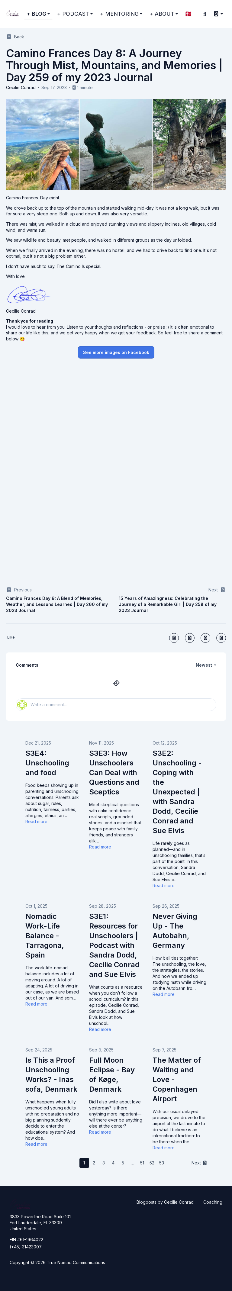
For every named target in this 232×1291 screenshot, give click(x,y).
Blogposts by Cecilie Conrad (165, 1202)
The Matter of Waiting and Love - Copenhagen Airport (177, 1079)
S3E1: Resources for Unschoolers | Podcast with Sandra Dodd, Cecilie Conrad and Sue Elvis (114, 945)
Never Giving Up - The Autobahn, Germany (175, 931)
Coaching (212, 1202)
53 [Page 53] (161, 1162)
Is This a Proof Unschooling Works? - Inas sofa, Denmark (51, 1074)
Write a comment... (42, 705)
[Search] (205, 14)
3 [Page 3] (103, 1162)
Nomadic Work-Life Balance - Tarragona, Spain (44, 935)
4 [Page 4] (113, 1162)
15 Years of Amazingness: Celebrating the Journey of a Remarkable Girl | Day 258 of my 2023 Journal (168, 604)
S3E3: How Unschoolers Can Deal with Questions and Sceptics (114, 772)
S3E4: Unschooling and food (47, 763)
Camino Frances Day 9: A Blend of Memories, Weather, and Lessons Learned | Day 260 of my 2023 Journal (57, 604)
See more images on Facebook (116, 352)
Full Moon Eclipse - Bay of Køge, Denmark (112, 1074)
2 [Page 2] (94, 1162)
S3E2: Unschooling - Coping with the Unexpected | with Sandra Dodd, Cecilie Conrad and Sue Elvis (177, 792)
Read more (36, 821)
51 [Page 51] (142, 1162)
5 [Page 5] (123, 1162)
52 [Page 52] (152, 1162)
